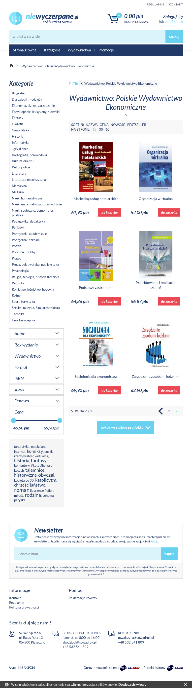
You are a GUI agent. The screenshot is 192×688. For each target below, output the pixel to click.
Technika (18, 314)
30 (101, 129)
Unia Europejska (23, 320)
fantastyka (22, 447)
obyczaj (46, 475)
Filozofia (18, 124)
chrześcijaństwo (29, 485)
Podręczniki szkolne (26, 240)
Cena (104, 125)
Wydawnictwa (79, 50)
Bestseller (136, 125)
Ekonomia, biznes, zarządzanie (33, 106)
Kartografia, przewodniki (29, 155)
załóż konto (174, 21)
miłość (18, 495)
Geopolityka (20, 130)
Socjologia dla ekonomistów (96, 376)
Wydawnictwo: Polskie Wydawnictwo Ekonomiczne (118, 83)
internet (20, 452)
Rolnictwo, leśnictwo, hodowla (33, 289)
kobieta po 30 (24, 480)
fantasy (39, 460)
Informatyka (21, 143)
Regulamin (155, 4)
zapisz (169, 553)
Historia (17, 136)
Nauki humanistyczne (27, 198)
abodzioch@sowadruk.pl (79, 642)
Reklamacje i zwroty (83, 598)
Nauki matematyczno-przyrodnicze (37, 204)
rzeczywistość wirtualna (31, 456)
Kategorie (52, 50)
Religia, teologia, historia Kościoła (35, 277)
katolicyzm (45, 480)
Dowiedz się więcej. (132, 685)
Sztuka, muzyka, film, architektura (36, 308)
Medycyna (19, 186)
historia (21, 460)
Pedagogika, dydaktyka (28, 221)
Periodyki (18, 227)
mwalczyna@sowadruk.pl (136, 638)
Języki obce (20, 149)
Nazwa (92, 125)
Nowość (118, 125)
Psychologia (20, 271)
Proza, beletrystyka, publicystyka (35, 265)
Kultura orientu (22, 161)
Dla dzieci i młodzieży (27, 99)
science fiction (43, 491)
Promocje (106, 50)
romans (23, 489)
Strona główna (24, 50)
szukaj (174, 36)
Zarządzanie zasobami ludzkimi (155, 376)
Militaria (18, 192)
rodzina (33, 495)
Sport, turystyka (23, 302)
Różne (16, 295)
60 (107, 129)
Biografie (18, 93)
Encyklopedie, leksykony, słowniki (36, 112)
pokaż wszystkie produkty (122, 427)
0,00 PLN (133, 16)
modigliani (38, 447)
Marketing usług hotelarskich (96, 198)
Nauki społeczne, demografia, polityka (33, 212)
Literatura (19, 173)
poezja (49, 452)
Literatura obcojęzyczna (29, 180)
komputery (22, 465)
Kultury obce (21, 167)
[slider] (13, 420)
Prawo (16, 258)
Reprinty (18, 283)
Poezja (16, 246)
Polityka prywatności (24, 607)
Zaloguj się (173, 16)
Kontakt (176, 4)
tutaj (154, 541)
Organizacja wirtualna (156, 198)
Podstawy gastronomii (96, 287)
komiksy (35, 451)
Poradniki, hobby (23, 252)
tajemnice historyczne (29, 472)
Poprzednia (161, 411)
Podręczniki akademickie (29, 234)
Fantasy (17, 118)
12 (94, 129)
